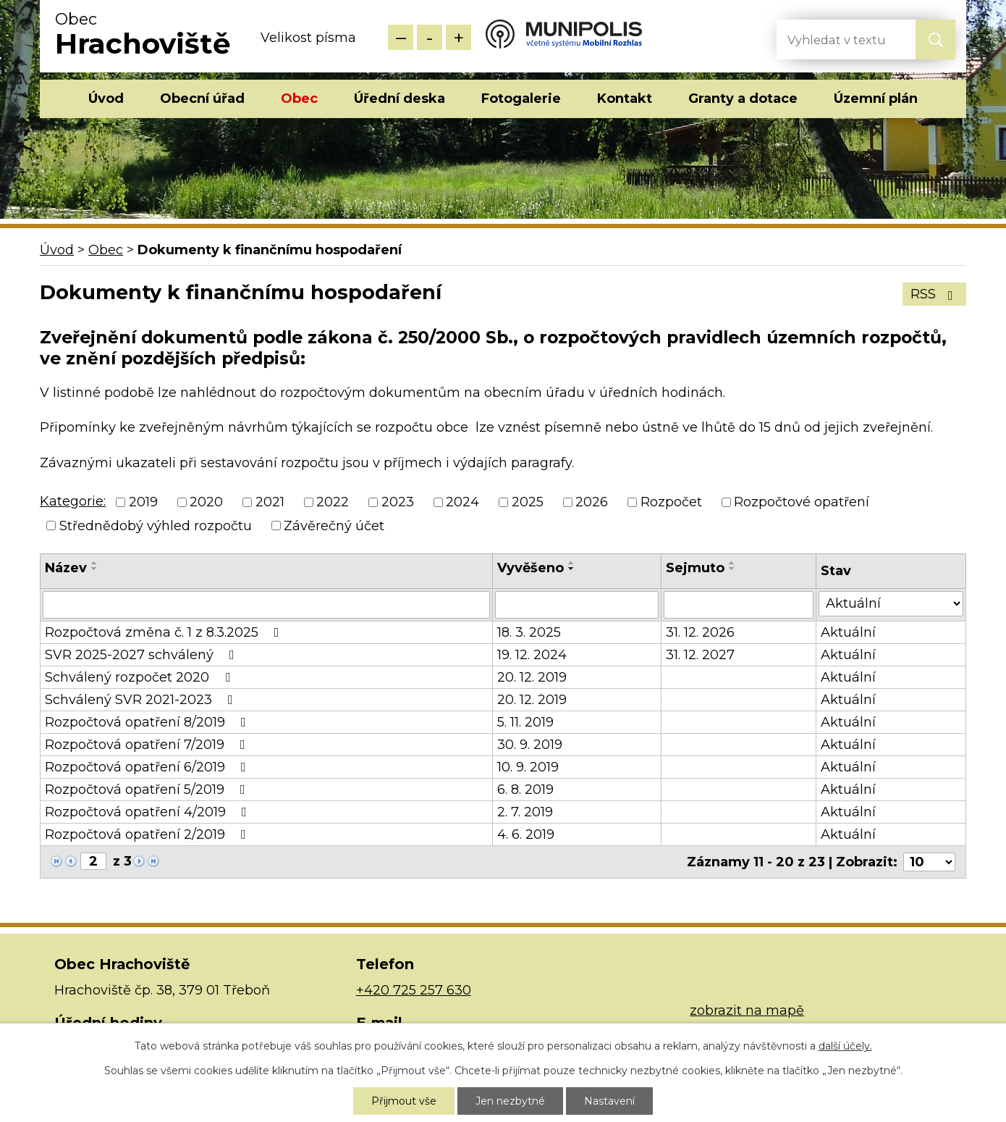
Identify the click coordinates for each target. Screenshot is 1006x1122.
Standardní (429, 37)
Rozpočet (671, 503)
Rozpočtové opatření (801, 503)
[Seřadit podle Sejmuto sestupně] (732, 569)
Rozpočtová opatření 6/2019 (148, 767)
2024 (462, 503)
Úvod (106, 98)
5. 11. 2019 (525, 722)
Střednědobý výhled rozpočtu (155, 526)
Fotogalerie (521, 98)
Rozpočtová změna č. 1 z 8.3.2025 (165, 632)
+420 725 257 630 (413, 990)
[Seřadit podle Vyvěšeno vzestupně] (572, 563)
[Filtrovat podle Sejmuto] (738, 605)
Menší (400, 37)
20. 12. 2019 (532, 677)
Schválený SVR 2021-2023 (142, 700)
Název (66, 568)
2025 (528, 503)
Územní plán (876, 98)
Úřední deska (399, 98)
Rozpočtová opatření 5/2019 (148, 789)
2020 (206, 503)
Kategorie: (73, 501)
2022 (332, 503)
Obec (299, 98)
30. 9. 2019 (529, 745)
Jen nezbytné (510, 1101)
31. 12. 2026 (700, 632)
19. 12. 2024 (532, 655)
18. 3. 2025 (529, 632)
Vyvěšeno (530, 568)
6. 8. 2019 (525, 789)
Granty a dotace (743, 98)
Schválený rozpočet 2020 (140, 677)
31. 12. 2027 (700, 655)
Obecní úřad (202, 98)
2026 (591, 503)
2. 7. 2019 (525, 812)
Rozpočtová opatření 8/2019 (148, 722)
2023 (397, 503)
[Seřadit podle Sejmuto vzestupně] (732, 563)
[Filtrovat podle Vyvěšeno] (577, 605)
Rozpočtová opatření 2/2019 (148, 834)
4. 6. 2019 (525, 834)
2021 (269, 503)
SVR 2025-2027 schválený (142, 655)
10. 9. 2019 (528, 767)
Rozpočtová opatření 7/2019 (148, 745)
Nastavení (609, 1101)
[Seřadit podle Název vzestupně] (95, 563)
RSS (934, 294)
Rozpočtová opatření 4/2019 (149, 812)
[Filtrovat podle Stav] (891, 603)
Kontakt (624, 98)
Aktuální (848, 632)
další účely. (845, 1045)
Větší (458, 37)
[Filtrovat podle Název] (266, 605)
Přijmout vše (403, 1101)
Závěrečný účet (334, 526)
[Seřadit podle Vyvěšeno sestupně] (572, 569)
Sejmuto (695, 568)
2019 (143, 503)
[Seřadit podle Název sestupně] (95, 569)
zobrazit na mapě (747, 1010)
